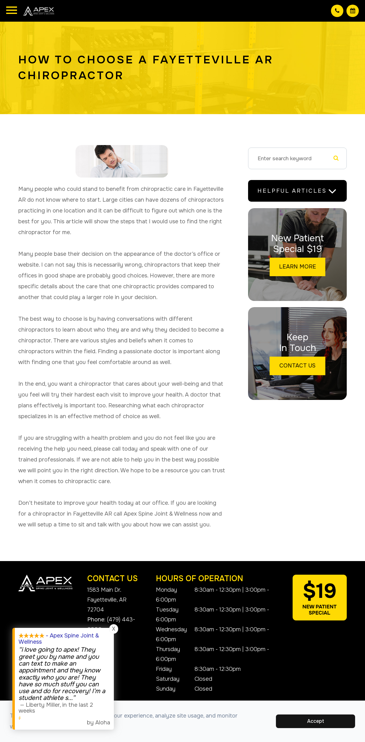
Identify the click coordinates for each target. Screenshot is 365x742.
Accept (315, 721)
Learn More (297, 266)
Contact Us (297, 365)
